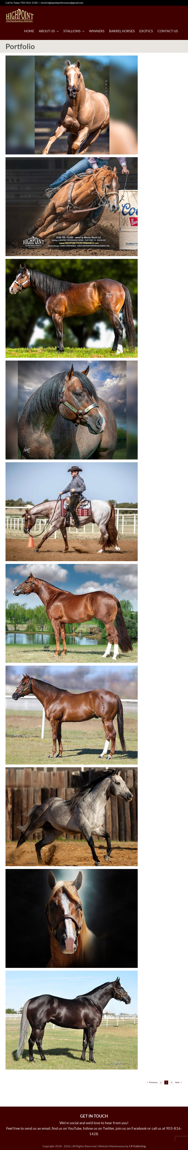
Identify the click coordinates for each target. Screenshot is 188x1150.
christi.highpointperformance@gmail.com (62, 2)
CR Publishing (137, 1146)
